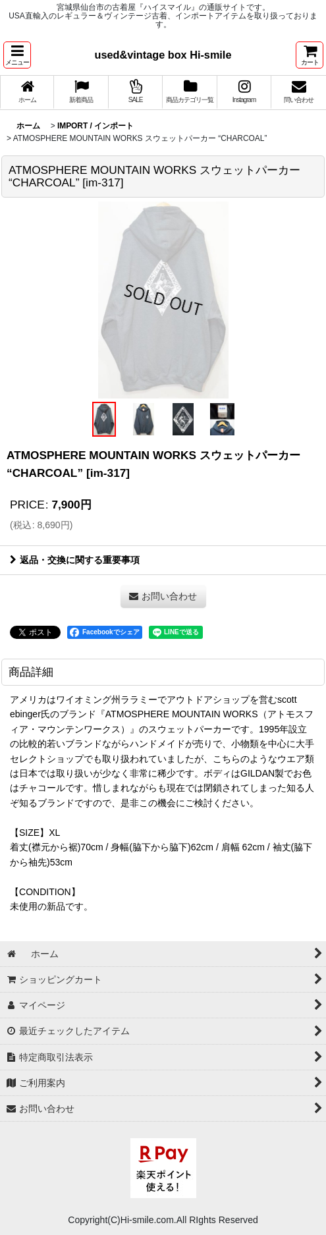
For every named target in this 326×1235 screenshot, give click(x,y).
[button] (17, 55)
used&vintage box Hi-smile (163, 55)
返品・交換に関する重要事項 (75, 560)
